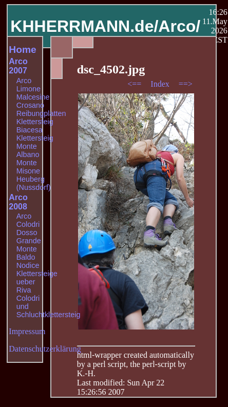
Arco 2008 (18, 202)
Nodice (28, 265)
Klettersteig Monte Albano (34, 146)
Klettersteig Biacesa (34, 126)
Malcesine (33, 97)
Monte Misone (28, 167)
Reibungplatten (41, 113)
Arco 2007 (18, 66)
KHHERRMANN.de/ (84, 26)
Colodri (28, 224)
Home (22, 49)
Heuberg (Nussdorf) (33, 183)
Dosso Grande (28, 236)
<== (135, 84)
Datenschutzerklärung (45, 348)
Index (160, 84)
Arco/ (179, 26)
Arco (24, 80)
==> (186, 84)
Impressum (27, 331)
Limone (28, 89)
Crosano (30, 105)
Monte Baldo (26, 253)
